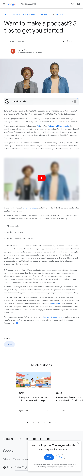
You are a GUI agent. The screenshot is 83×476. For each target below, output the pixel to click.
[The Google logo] (8, 451)
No (57, 459)
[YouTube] (34, 439)
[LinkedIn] (48, 439)
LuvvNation (55, 303)
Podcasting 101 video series (58, 126)
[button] (68, 41)
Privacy (6, 459)
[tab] (27, 422)
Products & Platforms (24, 14)
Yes (46, 459)
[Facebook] (41, 439)
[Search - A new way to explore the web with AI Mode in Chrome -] (59, 393)
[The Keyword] (6, 15)
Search (59, 14)
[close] (75, 445)
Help (7, 467)
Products (45, 14)
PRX (38, 126)
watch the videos (30, 208)
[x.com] (27, 439)
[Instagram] (20, 439)
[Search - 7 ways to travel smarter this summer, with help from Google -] (22, 393)
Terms (16, 459)
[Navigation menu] (4, 4)
